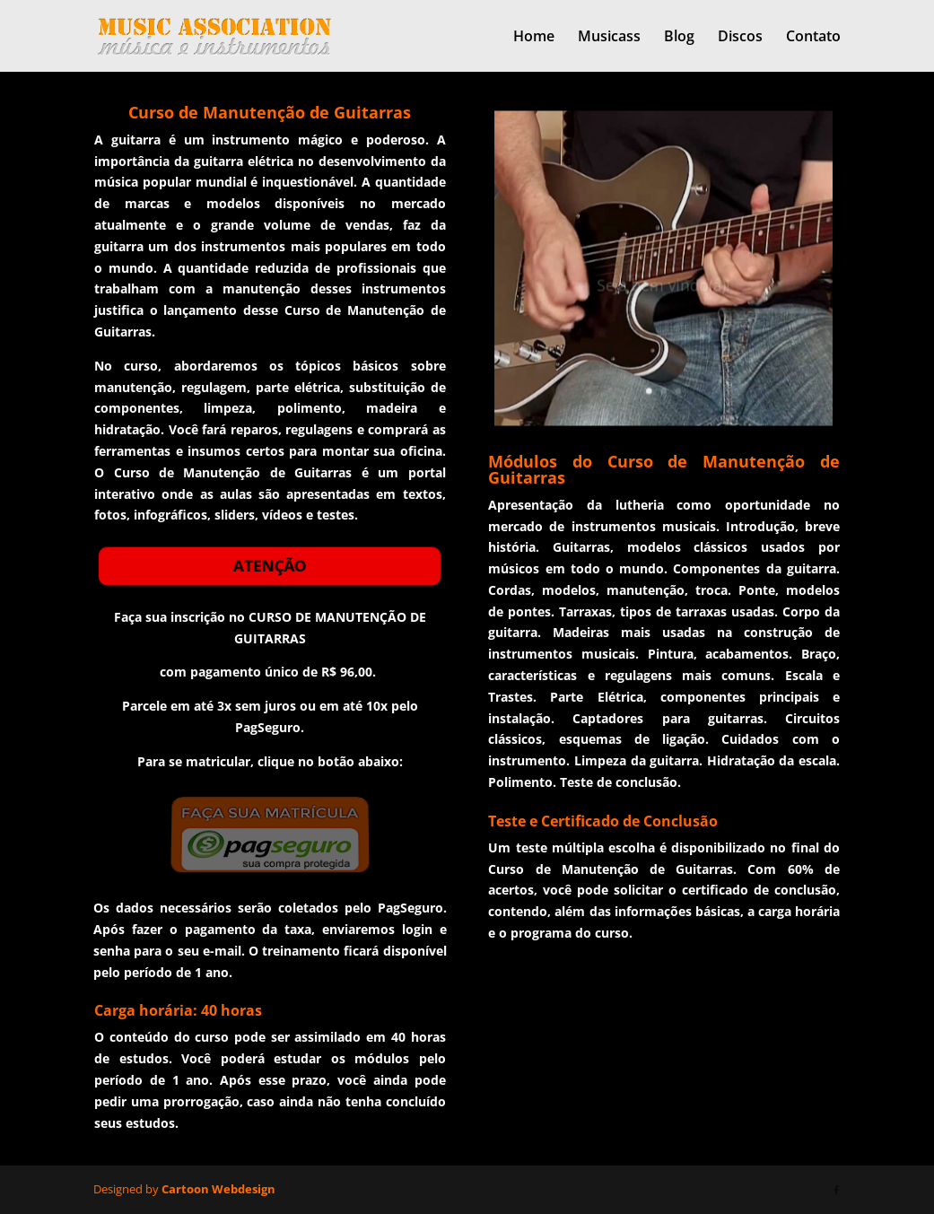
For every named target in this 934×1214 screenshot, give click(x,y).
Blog (679, 38)
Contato (813, 38)
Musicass (609, 38)
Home (533, 38)
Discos (740, 38)
